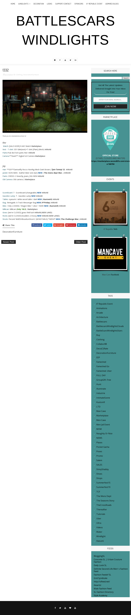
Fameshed (101, 362)
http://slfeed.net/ (102, 581)
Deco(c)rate (102, 348)
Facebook (115, 275)
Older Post (81, 242)
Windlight (101, 536)
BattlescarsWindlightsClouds (110, 326)
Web (115, 229)
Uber (98, 518)
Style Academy (100, 595)
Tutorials (100, 514)
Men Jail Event (103, 424)
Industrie (100, 393)
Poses (99, 451)
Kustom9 (100, 402)
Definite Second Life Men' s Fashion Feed (111, 570)
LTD (98, 406)
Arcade (99, 312)
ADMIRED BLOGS (112, 4)
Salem (99, 460)
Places (99, 442)
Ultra (98, 523)
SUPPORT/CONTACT (63, 4)
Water (99, 531)
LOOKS (49, 4)
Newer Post (8, 242)
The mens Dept (103, 496)
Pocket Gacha (102, 447)
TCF (98, 491)
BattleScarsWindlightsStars (109, 330)
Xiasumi (100, 540)
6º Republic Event (104, 303)
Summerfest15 (103, 482)
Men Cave (101, 420)
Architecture (102, 317)
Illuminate (101, 388)
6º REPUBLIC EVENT (94, 4)
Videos (99, 527)
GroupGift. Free (103, 379)
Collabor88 (101, 344)
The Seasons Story (105, 500)
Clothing (19, 74)
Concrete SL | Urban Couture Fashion (108, 560)
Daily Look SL (100, 565)
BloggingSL (99, 556)
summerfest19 (103, 487)
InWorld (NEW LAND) (43, 212)
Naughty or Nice (104, 433)
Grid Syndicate (100, 578)
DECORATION (39, 4)
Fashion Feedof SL (102, 574)
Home (13, 4)
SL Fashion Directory (104, 592)
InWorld (48, 149)
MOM (99, 429)
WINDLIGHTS (23, 4)
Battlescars (101, 321)
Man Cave (101, 411)
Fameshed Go (102, 366)
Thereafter (101, 509)
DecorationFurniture (31, 74)
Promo (99, 455)
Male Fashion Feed (103, 588)
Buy (98, 335)
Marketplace (36, 146)
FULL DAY (101, 375)
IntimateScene (103, 397)
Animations (101, 308)
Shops (99, 478)
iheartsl (97, 585)
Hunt (98, 384)
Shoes (99, 473)
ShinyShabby (102, 469)
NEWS (99, 438)
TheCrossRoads (104, 505)
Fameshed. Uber (104, 371)
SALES (99, 464)
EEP (98, 357)
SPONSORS (78, 4)
